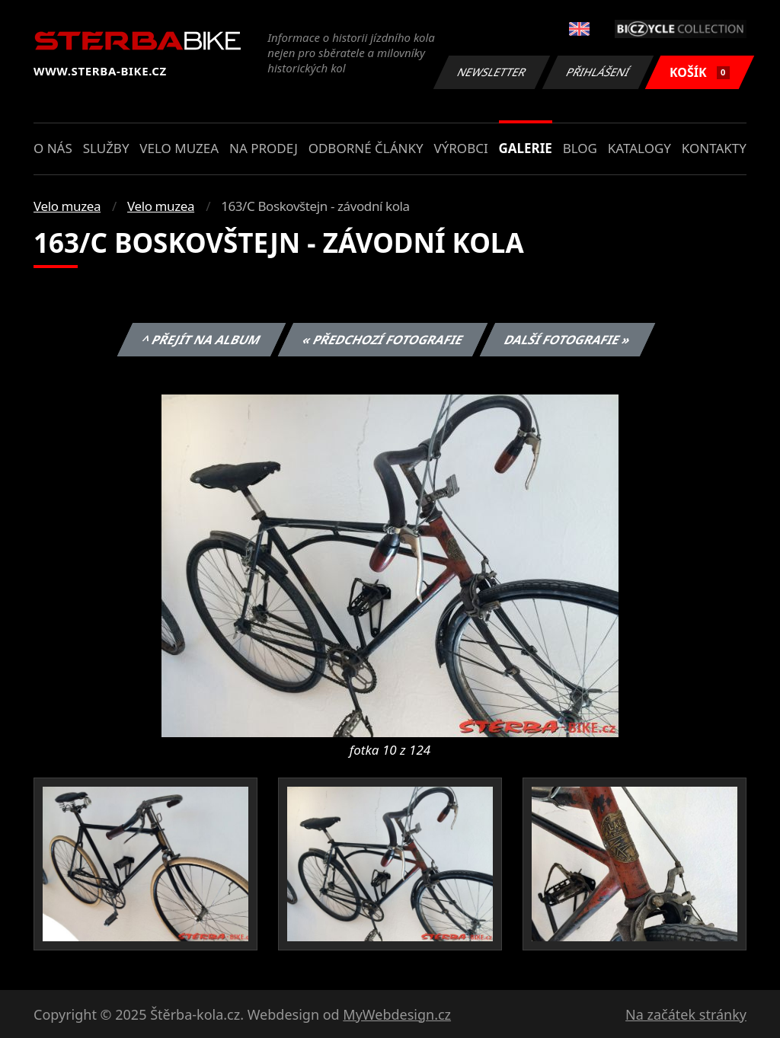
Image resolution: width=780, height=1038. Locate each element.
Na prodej (263, 148)
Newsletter (491, 72)
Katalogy (639, 148)
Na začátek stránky (685, 1014)
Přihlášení (597, 72)
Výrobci (460, 148)
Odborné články (366, 148)
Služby (106, 148)
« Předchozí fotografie (382, 339)
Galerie (525, 148)
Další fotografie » (568, 339)
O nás (53, 148)
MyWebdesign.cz (397, 1014)
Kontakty (714, 148)
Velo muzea (179, 148)
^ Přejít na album (201, 339)
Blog (580, 148)
